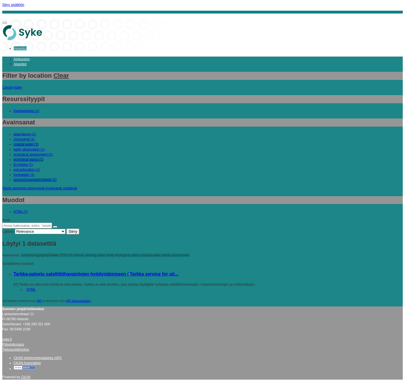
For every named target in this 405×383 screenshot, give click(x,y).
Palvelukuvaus (13, 344)
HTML (31, 290)
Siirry (73, 231)
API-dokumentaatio (78, 301)
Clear (61, 75)
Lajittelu (8, 232)
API (39, 301)
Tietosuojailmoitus (15, 349)
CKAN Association (27, 363)
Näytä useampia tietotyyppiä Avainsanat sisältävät (39, 188)
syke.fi (7, 339)
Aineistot (20, 48)
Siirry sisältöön (13, 5)
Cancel (7, 87)
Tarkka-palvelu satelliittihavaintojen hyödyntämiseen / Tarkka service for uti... (96, 274)
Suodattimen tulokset (18, 264)
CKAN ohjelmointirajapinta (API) (38, 358)
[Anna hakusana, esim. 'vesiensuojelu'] (27, 226)
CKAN (25, 377)
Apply (18, 87)
